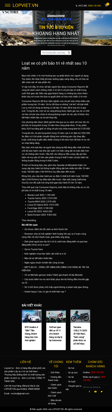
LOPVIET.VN (25, 5)
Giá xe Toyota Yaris (32, 249)
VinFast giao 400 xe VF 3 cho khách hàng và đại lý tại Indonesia (55, 334)
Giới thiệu (54, 372)
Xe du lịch (71, 372)
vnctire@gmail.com (20, 393)
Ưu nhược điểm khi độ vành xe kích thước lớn (45, 229)
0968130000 (34, 389)
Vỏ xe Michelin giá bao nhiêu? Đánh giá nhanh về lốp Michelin (52, 275)
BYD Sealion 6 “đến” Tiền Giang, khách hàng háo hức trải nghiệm (31, 334)
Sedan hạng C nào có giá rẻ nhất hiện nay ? (44, 291)
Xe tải (69, 377)
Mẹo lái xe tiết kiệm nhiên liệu (37, 258)
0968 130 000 (97, 372)
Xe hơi (69, 368)
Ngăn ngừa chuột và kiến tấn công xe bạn (43, 262)
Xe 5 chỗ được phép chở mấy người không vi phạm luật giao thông (55, 287)
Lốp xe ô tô (19, 371)
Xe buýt (70, 381)
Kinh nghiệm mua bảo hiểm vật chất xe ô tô (44, 253)
